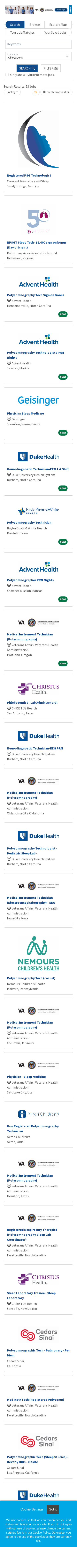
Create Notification (56, 92)
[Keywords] (38, 44)
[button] (51, 68)
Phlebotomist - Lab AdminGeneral (32, 702)
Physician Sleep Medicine (25, 413)
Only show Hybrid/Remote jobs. (32, 75)
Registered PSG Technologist (29, 175)
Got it (52, 1509)
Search (15, 24)
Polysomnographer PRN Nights (30, 580)
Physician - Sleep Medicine (26, 1077)
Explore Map (58, 24)
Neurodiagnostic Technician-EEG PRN (35, 748)
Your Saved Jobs (56, 32)
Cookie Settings (31, 1509)
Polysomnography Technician (29, 522)
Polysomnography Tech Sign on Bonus (35, 295)
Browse (34, 24)
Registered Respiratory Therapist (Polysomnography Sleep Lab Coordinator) (32, 1235)
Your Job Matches (22, 32)
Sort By (11, 92)
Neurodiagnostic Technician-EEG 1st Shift (38, 469)
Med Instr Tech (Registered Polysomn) (35, 1399)
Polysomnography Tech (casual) (31, 978)
